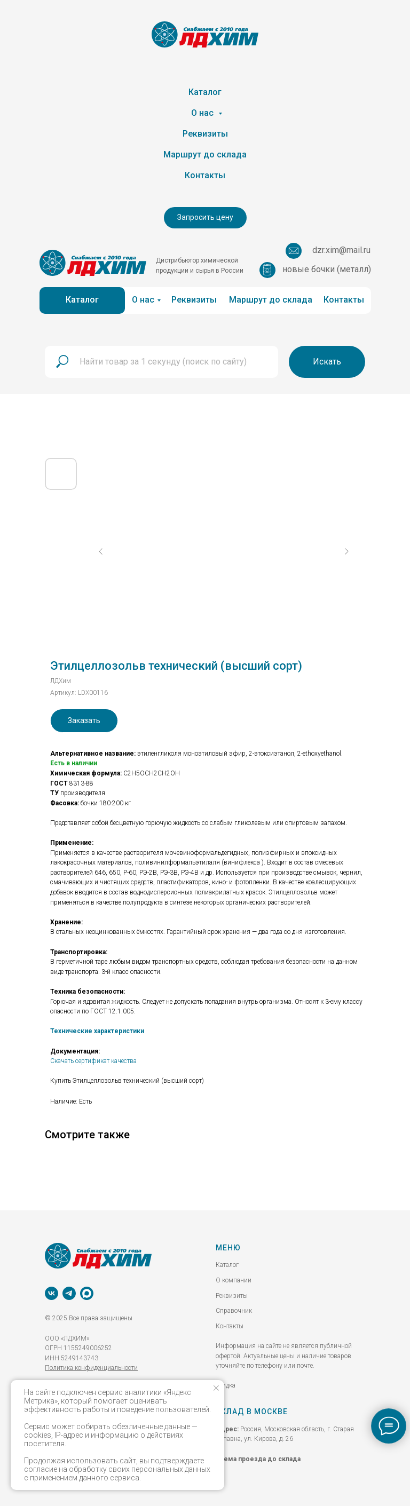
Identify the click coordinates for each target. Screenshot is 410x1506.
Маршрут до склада (205, 154)
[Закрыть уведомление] (216, 1388)
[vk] (51, 1293)
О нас (203, 113)
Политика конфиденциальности (91, 1368)
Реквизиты (205, 134)
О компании (233, 1280)
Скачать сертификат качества (93, 1061)
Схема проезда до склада (258, 1459)
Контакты (205, 175)
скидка (225, 1385)
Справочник (234, 1310)
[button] (205, 217)
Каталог (205, 92)
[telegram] (69, 1293)
